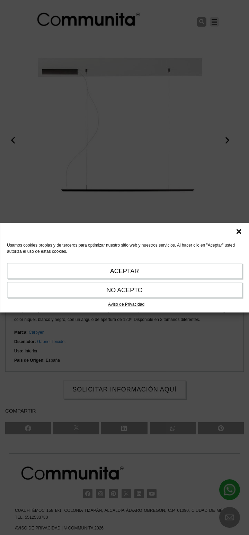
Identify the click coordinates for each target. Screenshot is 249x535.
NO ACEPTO (124, 289)
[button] (238, 231)
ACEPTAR (124, 270)
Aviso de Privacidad (126, 304)
